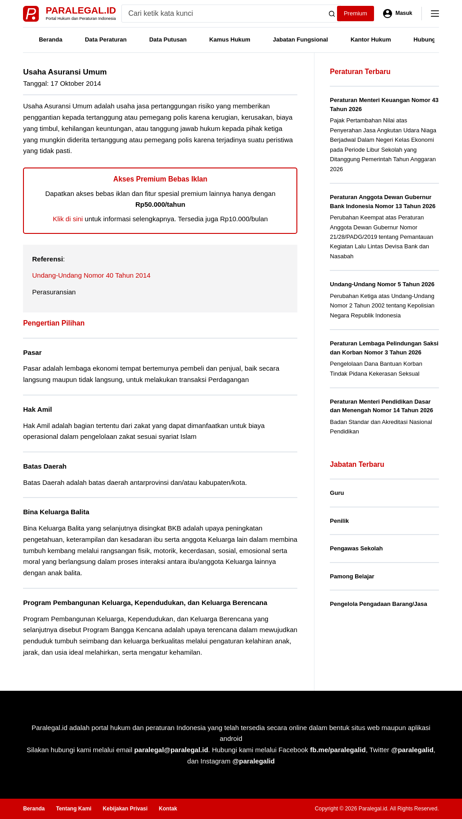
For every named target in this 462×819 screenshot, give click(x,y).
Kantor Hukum (371, 39)
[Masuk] (397, 13)
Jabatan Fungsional (300, 39)
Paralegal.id (81, 10)
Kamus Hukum (229, 39)
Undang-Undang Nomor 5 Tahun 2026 (382, 284)
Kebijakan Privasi (125, 808)
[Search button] (331, 13)
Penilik (339, 520)
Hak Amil (37, 409)
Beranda (50, 39)
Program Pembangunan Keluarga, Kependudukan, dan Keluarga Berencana (145, 602)
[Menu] (435, 13)
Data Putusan (168, 39)
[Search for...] (222, 14)
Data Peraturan (105, 39)
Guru (337, 492)
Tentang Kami (73, 808)
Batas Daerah (44, 466)
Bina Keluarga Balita (56, 512)
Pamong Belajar (352, 576)
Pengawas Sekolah (356, 548)
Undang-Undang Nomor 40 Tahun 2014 (91, 275)
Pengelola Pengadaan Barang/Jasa (378, 603)
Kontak (168, 808)
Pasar (32, 352)
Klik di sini (68, 219)
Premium (355, 13)
